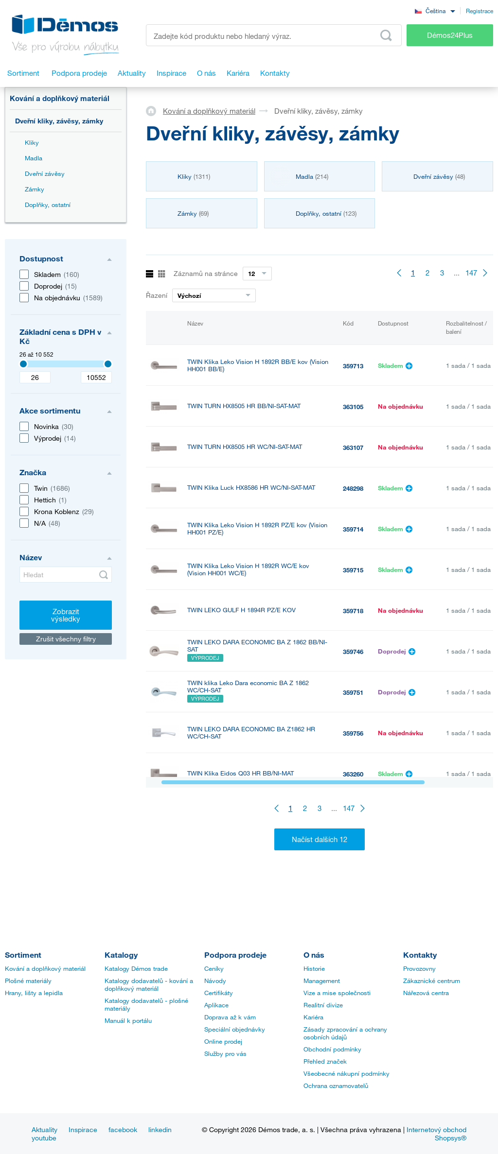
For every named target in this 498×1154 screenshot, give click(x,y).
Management (321, 980)
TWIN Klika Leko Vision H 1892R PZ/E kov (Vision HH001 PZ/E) (257, 528)
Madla (33, 158)
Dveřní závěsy (45, 173)
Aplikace (216, 1005)
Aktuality (44, 1129)
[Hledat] (65, 574)
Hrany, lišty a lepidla (34, 993)
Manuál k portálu (128, 1020)
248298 (353, 488)
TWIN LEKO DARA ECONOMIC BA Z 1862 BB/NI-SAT (257, 645)
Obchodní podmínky (332, 1049)
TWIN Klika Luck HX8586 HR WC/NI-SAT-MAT (251, 487)
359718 (353, 611)
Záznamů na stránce (206, 273)
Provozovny (419, 968)
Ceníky (214, 968)
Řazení (156, 295)
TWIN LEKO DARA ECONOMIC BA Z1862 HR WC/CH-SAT (251, 732)
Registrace (479, 11)
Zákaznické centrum (431, 980)
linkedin (160, 1129)
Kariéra (313, 1017)
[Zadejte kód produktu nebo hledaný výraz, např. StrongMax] (273, 35)
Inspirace (83, 1129)
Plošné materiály (28, 980)
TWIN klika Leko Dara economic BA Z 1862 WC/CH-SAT (248, 686)
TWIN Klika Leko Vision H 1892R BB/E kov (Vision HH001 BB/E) (257, 365)
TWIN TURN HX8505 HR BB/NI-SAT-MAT (244, 406)
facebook (122, 1129)
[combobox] (434, 10)
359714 (353, 529)
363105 (353, 407)
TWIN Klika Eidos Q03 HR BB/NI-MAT (240, 773)
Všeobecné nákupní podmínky (346, 1073)
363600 (353, 815)
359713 (353, 366)
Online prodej (223, 1041)
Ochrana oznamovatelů (335, 1085)
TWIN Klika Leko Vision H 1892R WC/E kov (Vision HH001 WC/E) (248, 569)
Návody (215, 980)
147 (471, 272)
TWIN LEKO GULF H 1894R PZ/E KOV (241, 610)
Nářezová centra (426, 993)
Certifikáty (218, 993)
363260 (353, 774)
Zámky (34, 189)
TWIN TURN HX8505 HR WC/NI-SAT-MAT (244, 446)
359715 (353, 570)
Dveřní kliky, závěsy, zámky (59, 121)
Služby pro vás (225, 1053)
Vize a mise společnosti (337, 993)
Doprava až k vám (230, 1017)
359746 (353, 651)
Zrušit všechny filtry (66, 639)
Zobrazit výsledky (65, 615)
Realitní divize (323, 1005)
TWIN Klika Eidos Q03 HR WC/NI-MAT (241, 814)
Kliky (32, 142)
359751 (353, 692)
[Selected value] (23, 364)
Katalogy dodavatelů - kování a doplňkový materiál (149, 984)
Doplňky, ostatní (48, 204)
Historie (314, 968)
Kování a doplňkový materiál (59, 98)
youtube (44, 1138)
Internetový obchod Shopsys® (436, 1133)
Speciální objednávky (234, 1029)
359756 (353, 733)
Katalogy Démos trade (136, 968)
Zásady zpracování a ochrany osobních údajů (345, 1033)
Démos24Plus (450, 35)
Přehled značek (325, 1061)
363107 (353, 447)
